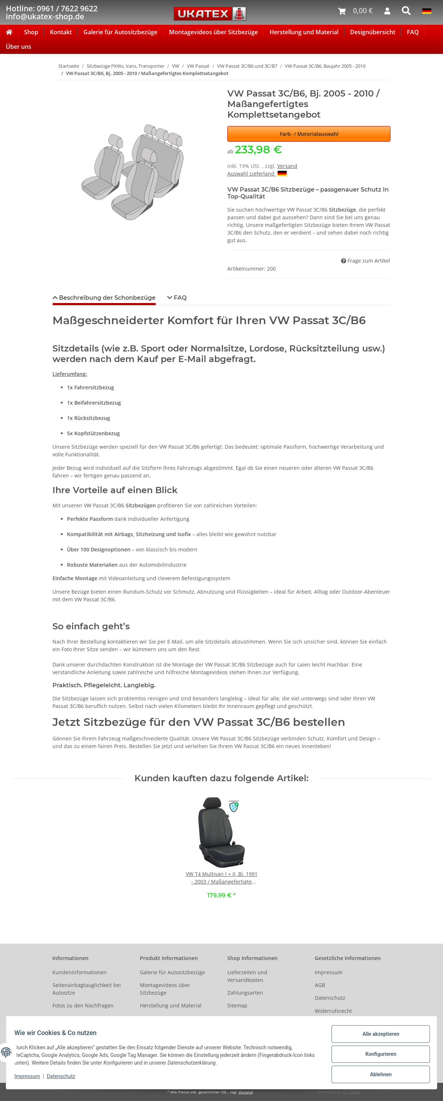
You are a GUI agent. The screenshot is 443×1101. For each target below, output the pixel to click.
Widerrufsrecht (333, 1010)
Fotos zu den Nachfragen (83, 1005)
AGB (320, 985)
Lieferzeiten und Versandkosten (247, 976)
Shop (31, 32)
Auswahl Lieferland (257, 173)
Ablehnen (377, 1075)
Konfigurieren (377, 1056)
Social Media (242, 1018)
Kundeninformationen (79, 972)
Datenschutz (330, 997)
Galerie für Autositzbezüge (120, 32)
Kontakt (61, 32)
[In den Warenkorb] (58, 84)
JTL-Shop (351, 1092)
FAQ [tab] (179, 297)
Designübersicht (372, 32)
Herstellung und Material (304, 32)
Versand (287, 165)
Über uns (18, 47)
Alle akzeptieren (377, 1037)
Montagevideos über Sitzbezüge (213, 32)
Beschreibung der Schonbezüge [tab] (107, 297)
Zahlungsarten (245, 992)
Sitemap (237, 1005)
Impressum (328, 972)
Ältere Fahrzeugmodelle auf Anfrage (86, 1022)
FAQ (413, 32)
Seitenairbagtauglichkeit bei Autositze (86, 989)
